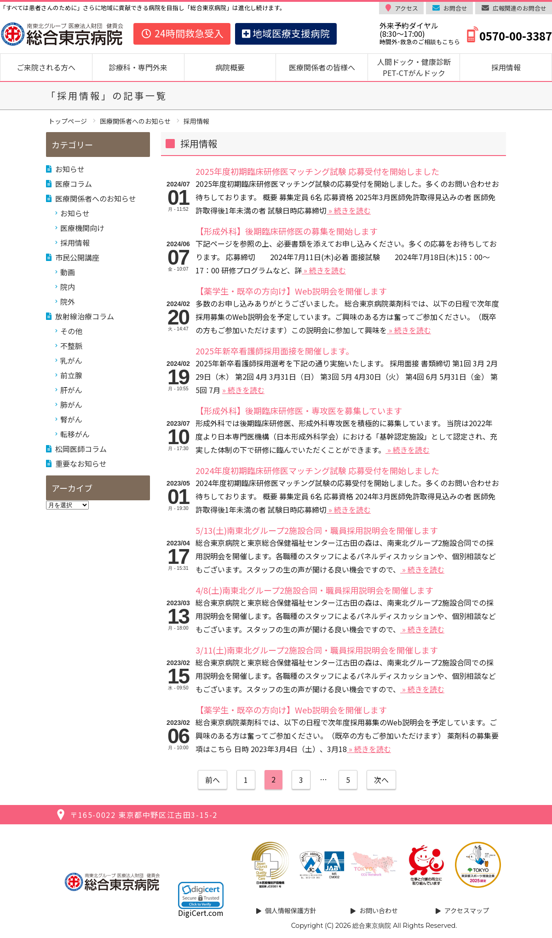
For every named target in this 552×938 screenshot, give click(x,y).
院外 (67, 301)
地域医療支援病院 (286, 33)
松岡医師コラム (81, 448)
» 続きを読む (349, 210)
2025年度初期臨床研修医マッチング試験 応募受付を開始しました (317, 171)
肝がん (71, 389)
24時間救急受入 (182, 33)
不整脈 (71, 345)
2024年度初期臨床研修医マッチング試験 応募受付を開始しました (317, 470)
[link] (201, 895)
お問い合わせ (378, 910)
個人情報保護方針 (290, 910)
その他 (71, 330)
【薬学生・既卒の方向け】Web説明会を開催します (291, 291)
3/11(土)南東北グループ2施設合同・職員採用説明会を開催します (317, 650)
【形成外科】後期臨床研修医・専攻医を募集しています (299, 411)
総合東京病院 (371, 925)
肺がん (71, 404)
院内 (67, 286)
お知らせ (70, 168)
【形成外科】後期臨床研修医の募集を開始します (287, 231)
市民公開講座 (77, 257)
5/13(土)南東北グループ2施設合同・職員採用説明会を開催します (317, 530)
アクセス (406, 8)
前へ (212, 779)
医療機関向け (82, 227)
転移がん (75, 434)
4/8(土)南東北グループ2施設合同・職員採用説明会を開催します (314, 590)
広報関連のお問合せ (519, 8)
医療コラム (73, 183)
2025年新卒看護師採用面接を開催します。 (275, 351)
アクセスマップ (466, 910)
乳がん (71, 360)
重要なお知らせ (81, 463)
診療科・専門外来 (138, 67)
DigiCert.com (201, 912)
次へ (381, 779)
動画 (67, 272)
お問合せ (455, 8)
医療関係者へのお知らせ (95, 198)
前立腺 (71, 375)
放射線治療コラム (84, 316)
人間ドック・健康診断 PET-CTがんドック (417, 67)
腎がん (71, 419)
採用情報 (506, 67)
